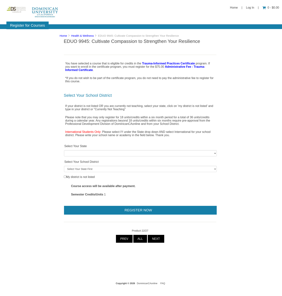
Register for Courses (27, 25)
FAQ (162, 283)
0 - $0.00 (270, 7)
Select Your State (75, 146)
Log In (250, 7)
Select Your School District (81, 161)
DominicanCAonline (147, 283)
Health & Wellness (82, 35)
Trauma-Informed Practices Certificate (168, 63)
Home (234, 7)
